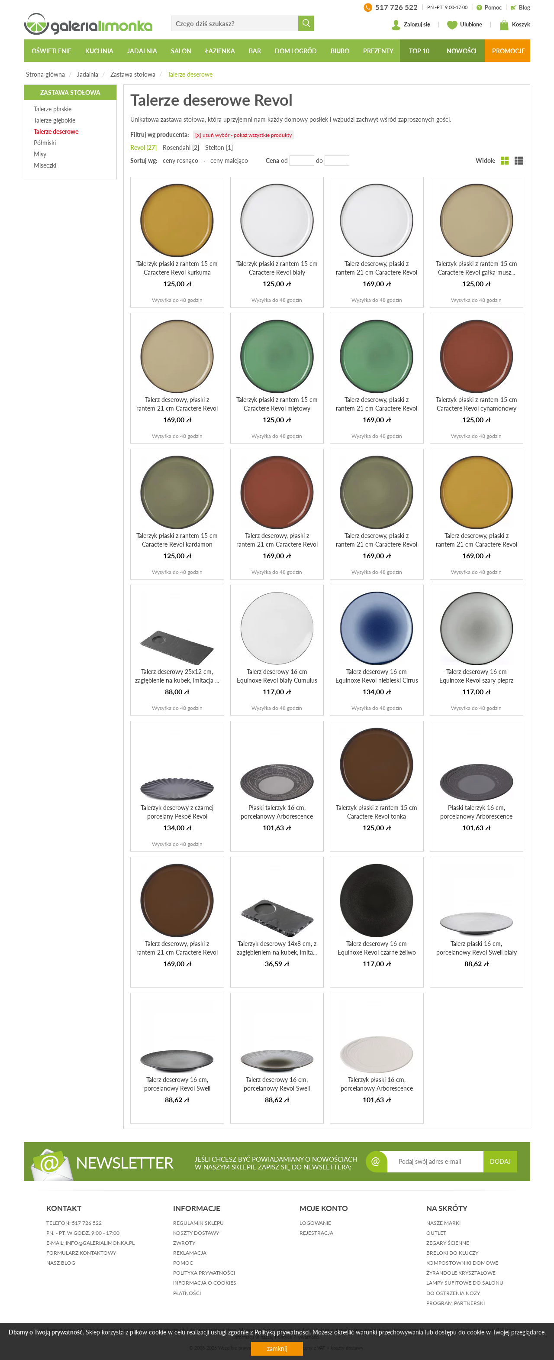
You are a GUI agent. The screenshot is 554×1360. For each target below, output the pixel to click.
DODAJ (500, 1161)
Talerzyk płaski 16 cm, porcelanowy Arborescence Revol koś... (377, 1088)
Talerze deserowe (190, 74)
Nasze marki (443, 1223)
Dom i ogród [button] (296, 51)
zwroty (184, 1243)
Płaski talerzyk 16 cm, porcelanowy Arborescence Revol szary (277, 816)
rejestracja (316, 1233)
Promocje (508, 51)
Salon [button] (181, 51)
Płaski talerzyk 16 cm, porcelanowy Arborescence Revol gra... (476, 816)
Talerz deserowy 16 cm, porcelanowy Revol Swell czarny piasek (177, 1088)
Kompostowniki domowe (462, 1263)
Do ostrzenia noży (453, 1293)
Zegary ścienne (447, 1243)
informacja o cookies (204, 1282)
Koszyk (514, 25)
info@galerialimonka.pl (100, 1243)
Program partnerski (455, 1303)
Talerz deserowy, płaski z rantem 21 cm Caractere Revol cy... (277, 544)
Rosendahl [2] (181, 147)
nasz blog (60, 1263)
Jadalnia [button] (142, 51)
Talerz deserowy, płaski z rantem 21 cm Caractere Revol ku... (476, 544)
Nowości (462, 51)
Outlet (436, 1233)
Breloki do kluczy (452, 1253)
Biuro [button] (340, 51)
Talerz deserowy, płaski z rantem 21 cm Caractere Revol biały (376, 272)
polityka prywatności (204, 1272)
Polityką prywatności (281, 1332)
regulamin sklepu (198, 1223)
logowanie (315, 1223)
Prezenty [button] (378, 51)
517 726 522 (87, 1223)
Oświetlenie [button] (51, 51)
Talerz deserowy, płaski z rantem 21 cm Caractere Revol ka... (376, 544)
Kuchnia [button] (99, 51)
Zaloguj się (410, 25)
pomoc (183, 1263)
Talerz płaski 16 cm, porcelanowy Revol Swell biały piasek (476, 952)
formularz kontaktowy (81, 1253)
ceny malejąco (229, 160)
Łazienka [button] (220, 51)
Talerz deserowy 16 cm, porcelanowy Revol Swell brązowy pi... (277, 1088)
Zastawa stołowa (132, 74)
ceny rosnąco (180, 160)
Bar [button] (255, 51)
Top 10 (419, 51)
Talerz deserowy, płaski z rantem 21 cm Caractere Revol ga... (177, 408)
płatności (187, 1293)
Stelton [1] (219, 147)
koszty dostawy (196, 1233)
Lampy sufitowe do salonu (464, 1282)
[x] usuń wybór (243, 135)
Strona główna (45, 74)
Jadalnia (87, 74)
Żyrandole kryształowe (461, 1272)
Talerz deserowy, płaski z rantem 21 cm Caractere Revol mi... (376, 408)
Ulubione (464, 25)
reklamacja (189, 1253)
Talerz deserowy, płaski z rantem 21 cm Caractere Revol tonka (177, 952)
